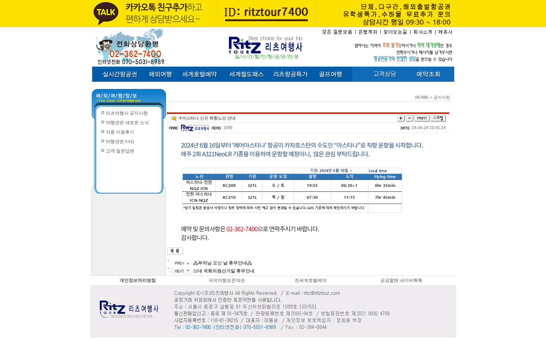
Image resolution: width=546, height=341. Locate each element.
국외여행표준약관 (227, 280)
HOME (421, 97)
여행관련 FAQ (120, 141)
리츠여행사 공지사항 (127, 113)
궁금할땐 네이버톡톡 (401, 280)
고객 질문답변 (120, 151)
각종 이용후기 (120, 132)
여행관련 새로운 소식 (127, 122)
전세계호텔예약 (310, 280)
